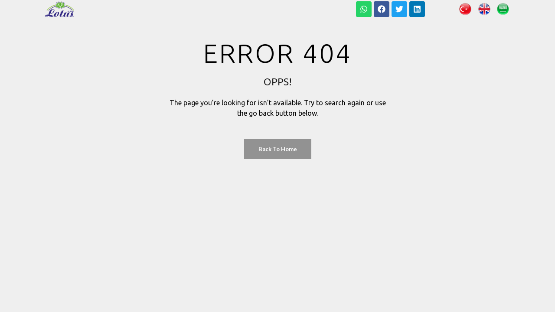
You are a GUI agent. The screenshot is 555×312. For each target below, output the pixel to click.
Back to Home (277, 149)
